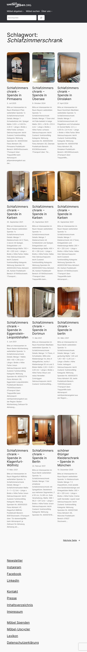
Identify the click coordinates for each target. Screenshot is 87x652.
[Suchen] (41, 17)
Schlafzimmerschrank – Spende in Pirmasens (17, 93)
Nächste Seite (71, 540)
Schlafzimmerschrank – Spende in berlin (68, 328)
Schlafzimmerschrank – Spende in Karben (17, 212)
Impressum (15, 611)
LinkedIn (13, 580)
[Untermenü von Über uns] (51, 11)
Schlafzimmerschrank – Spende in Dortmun (42, 328)
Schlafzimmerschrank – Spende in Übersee (42, 93)
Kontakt (12, 591)
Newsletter (15, 560)
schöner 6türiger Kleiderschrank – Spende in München (68, 458)
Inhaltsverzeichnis (20, 605)
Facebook (14, 574)
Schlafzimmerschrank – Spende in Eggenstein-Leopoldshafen (17, 330)
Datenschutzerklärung (23, 642)
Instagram (14, 567)
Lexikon (12, 636)
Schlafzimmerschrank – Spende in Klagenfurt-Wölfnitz (17, 458)
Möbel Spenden (18, 622)
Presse (12, 598)
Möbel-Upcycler (18, 629)
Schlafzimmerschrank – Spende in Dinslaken (68, 93)
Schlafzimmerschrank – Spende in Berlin (42, 456)
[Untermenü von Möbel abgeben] (23, 11)
